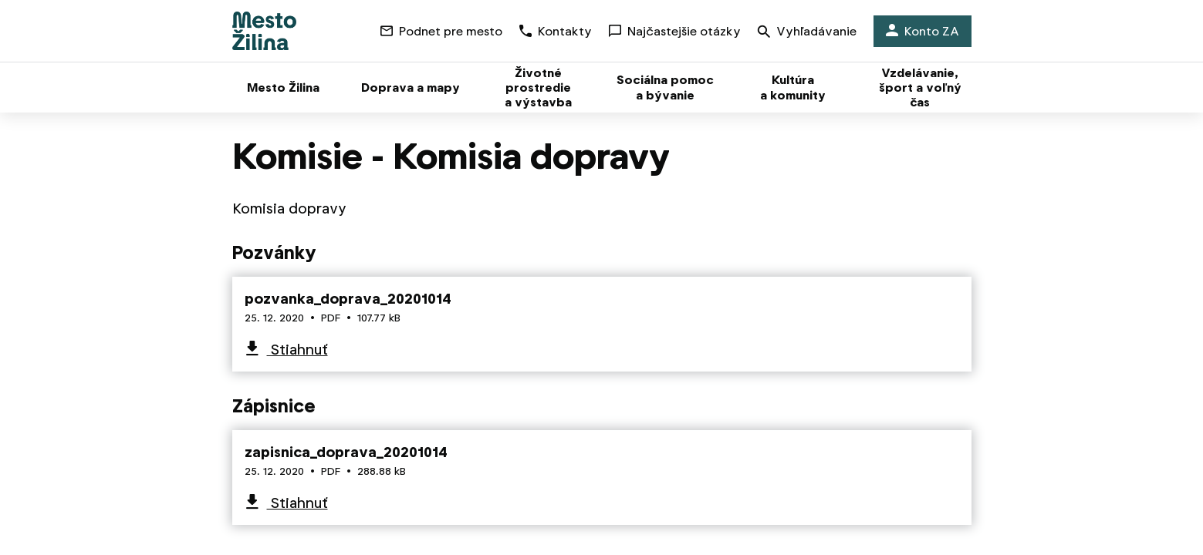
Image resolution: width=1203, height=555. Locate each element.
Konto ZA (922, 31)
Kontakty (555, 31)
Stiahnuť (297, 349)
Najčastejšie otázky (675, 31)
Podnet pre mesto (441, 31)
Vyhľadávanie (807, 32)
